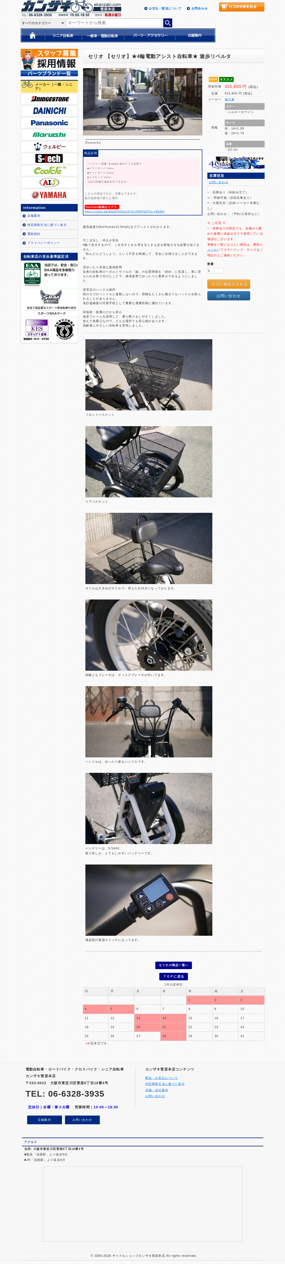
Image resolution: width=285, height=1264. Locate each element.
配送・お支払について (161, 1076)
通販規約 (34, 234)
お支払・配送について (165, 8)
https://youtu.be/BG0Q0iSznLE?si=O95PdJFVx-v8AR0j (125, 211)
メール (212, 250)
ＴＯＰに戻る (173, 975)
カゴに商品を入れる (230, 284)
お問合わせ (199, 8)
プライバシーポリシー (43, 243)
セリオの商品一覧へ (173, 965)
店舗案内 (34, 215)
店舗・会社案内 (156, 1088)
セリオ (230, 99)
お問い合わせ (218, 182)
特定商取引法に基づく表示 (47, 225)
